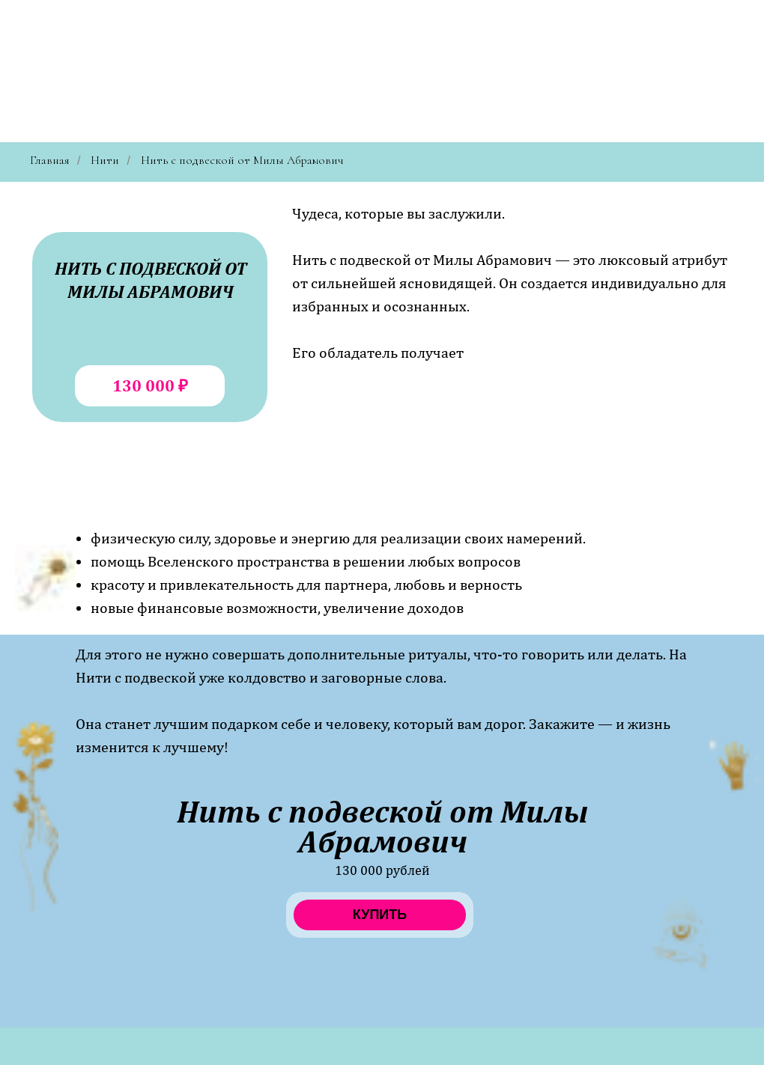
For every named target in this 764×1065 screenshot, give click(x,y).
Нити (105, 160)
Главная (50, 160)
